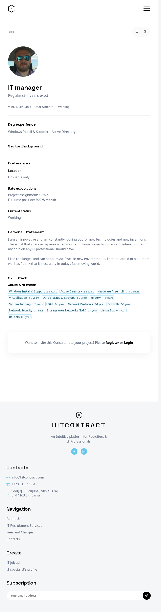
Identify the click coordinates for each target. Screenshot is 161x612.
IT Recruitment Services (24, 526)
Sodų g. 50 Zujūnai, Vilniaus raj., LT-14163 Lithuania (32, 493)
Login (128, 342)
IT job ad (13, 562)
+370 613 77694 (20, 484)
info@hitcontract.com (25, 477)
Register (112, 342)
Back (12, 32)
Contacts (13, 539)
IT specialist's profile (21, 569)
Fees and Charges (19, 532)
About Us (13, 519)
